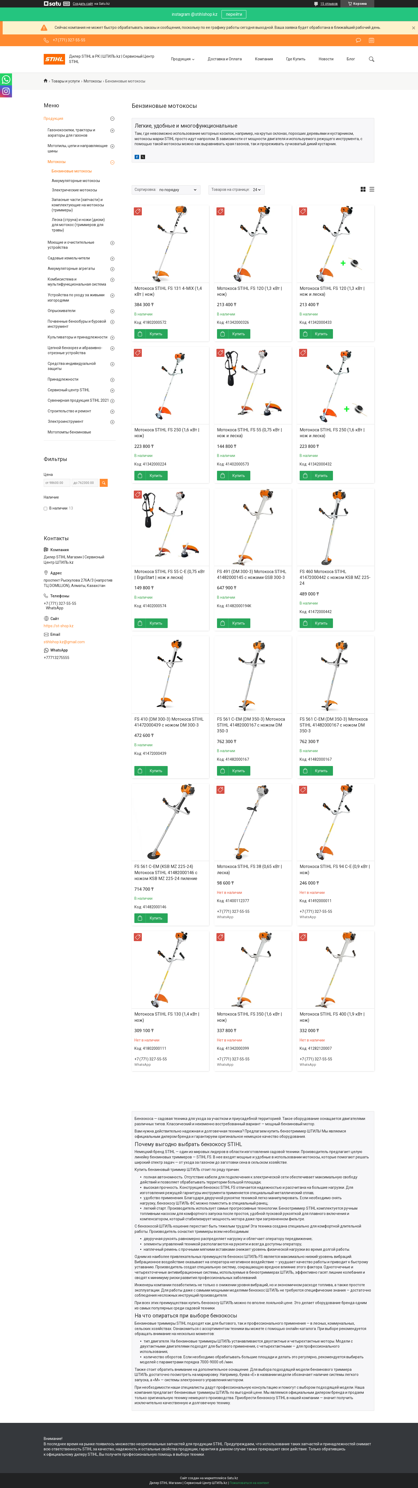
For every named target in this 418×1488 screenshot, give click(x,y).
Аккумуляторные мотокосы (76, 181)
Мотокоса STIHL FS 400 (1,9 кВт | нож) (332, 1017)
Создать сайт (83, 4)
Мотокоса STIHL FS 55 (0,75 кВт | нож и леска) (249, 432)
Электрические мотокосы (74, 190)
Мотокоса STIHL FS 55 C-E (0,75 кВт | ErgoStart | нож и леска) (169, 574)
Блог (351, 59)
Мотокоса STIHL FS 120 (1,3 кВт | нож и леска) (332, 291)
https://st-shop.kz (59, 626)
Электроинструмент (65, 421)
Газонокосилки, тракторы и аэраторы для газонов (71, 132)
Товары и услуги (65, 81)
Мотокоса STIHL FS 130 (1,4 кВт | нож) (166, 1017)
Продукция (181, 59)
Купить (156, 334)
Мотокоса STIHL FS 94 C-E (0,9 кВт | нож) (335, 869)
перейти (234, 14)
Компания (264, 59)
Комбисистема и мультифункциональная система (77, 282)
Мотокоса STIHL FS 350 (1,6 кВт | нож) (249, 1017)
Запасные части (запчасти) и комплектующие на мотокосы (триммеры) (78, 205)
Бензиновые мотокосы (72, 171)
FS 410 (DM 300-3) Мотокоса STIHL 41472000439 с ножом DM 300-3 (169, 722)
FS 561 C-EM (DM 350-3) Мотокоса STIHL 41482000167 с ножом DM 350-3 (251, 725)
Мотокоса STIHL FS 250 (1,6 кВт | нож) (166, 432)
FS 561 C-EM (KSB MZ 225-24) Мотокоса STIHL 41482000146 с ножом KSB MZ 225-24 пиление (165, 872)
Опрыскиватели (61, 311)
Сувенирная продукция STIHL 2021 (78, 400)
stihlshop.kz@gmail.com (64, 642)
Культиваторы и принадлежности (77, 337)
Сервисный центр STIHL (69, 390)
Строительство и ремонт (69, 411)
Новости (326, 59)
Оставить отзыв (358, 40)
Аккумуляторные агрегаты (71, 268)
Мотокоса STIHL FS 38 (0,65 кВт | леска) (249, 869)
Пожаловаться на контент (249, 1483)
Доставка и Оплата (225, 59)
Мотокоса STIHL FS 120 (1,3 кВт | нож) (249, 291)
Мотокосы (93, 81)
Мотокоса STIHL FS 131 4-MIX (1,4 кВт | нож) (168, 291)
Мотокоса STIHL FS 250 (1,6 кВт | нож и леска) (332, 432)
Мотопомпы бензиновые (69, 432)
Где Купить (296, 59)
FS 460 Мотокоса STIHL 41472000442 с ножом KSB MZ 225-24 (335, 577)
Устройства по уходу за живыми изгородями (76, 297)
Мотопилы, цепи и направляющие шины (78, 148)
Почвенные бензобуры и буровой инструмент (77, 324)
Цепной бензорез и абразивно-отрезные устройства (75, 350)
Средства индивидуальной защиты (72, 366)
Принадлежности (63, 379)
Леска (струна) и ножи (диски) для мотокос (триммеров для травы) (78, 225)
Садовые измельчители (69, 258)
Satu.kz (232, 1478)
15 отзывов (329, 4)
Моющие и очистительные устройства (71, 245)
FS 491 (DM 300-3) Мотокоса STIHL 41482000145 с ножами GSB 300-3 (251, 574)
